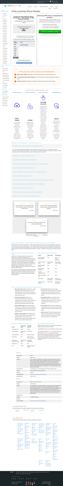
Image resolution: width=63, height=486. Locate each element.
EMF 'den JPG (34, 442)
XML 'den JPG (20, 424)
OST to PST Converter (5, 52)
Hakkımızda (56, 8)
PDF (15, 44)
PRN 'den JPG (34, 423)
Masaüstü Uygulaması (44, 6)
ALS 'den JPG (34, 435)
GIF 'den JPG (41, 441)
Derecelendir (36, 236)
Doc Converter (37, 472)
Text (15, 51)
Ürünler (51, 6)
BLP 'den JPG (20, 440)
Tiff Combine (5, 85)
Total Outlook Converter (5, 44)
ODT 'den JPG (41, 431)
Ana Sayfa (29, 6)
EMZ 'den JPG (41, 424)
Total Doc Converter (5, 24)
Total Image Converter (5, 55)
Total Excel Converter (5, 27)
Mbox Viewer (5, 100)
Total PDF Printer (6, 78)
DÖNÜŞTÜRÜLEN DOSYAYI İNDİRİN (24, 62)
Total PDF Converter (5, 21)
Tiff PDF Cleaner (6, 76)
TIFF (15, 55)
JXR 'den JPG (41, 423)
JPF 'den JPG (20, 438)
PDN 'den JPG (27, 442)
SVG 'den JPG (48, 432)
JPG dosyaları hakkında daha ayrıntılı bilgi (37, 400)
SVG (15, 53)
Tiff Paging (5, 83)
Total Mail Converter (5, 41)
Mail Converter (31, 472)
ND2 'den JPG (20, 444)
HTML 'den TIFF (26, 410)
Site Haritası (14, 482)
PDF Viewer (5, 103)
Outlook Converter (25, 472)
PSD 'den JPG (48, 442)
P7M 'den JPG (20, 449)
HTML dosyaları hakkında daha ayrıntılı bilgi (38, 374)
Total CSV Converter (5, 34)
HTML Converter (43, 472)
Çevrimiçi (35, 6)
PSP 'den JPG (41, 432)
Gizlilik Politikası (19, 482)
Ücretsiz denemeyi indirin (50, 31)
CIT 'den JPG (41, 426)
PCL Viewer (5, 102)
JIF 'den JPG (27, 447)
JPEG (15, 50)
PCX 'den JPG (55, 438)
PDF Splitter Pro (6, 75)
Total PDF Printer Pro (6, 81)
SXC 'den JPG (48, 464)
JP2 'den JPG (34, 433)
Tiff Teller (4, 87)
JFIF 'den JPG (27, 441)
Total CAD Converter (5, 31)
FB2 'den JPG (48, 465)
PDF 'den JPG (20, 423)
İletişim (50, 8)
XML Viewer (5, 105)
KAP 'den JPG (48, 427)
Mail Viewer (5, 98)
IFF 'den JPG (55, 426)
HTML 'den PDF (42, 410)
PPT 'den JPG (55, 450)
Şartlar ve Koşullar (15, 483)
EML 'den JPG (20, 445)
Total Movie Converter (5, 62)
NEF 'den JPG (55, 442)
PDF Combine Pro (5, 71)
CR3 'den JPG (48, 423)
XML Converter (22, 473)
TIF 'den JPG (34, 441)
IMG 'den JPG (27, 426)
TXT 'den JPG (27, 437)
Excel (15, 48)
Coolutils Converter (5, 14)
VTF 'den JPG (20, 428)
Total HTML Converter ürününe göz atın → (50, 33)
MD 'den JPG (48, 463)
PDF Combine (5, 68)
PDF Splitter (5, 73)
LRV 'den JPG (27, 444)
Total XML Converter (5, 37)
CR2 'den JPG (55, 446)
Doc (15, 46)
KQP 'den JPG (48, 428)
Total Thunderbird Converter (5, 48)
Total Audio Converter (5, 59)
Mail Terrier (5, 92)
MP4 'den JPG (20, 433)
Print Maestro (5, 91)
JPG (15, 57)
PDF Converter (18, 472)
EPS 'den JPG (55, 459)
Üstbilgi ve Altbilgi (24, 44)
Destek (56, 6)
